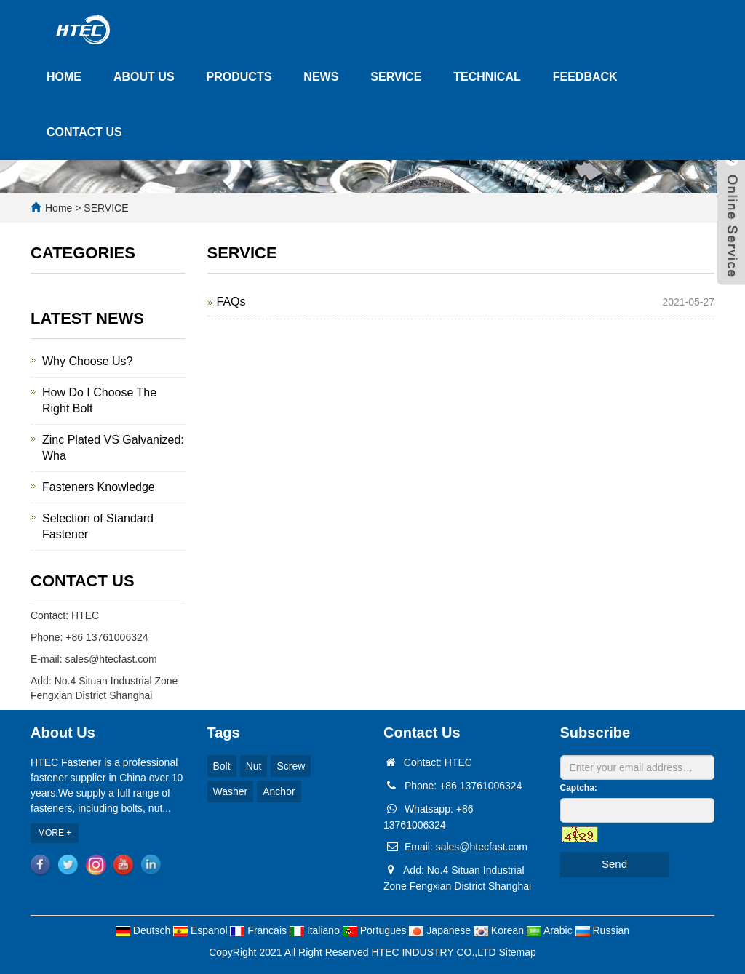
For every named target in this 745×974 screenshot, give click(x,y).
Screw (290, 766)
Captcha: (578, 788)
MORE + (54, 833)
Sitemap (517, 952)
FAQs (231, 301)
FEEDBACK (585, 77)
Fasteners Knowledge (98, 487)
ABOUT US (144, 77)
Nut (254, 766)
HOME (64, 77)
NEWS (320, 77)
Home (58, 208)
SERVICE (395, 77)
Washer (230, 791)
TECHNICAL (486, 77)
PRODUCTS (239, 77)
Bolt (222, 766)
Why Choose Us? (87, 361)
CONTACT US (84, 132)
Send (614, 864)
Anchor (279, 791)
